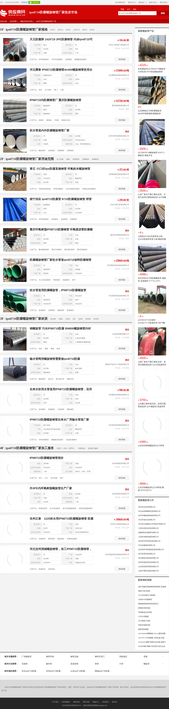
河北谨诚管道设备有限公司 (119, 296)
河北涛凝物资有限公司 (146, 545)
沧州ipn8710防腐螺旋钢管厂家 (59, 671)
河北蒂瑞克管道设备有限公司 (118, 265)
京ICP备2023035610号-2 (71, 705)
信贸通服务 (66, 702)
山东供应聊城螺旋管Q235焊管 (151, 446)
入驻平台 (35, 2)
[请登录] (24, 2)
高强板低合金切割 (145, 612)
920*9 (68, 30)
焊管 (97, 664)
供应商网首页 (120, 2)
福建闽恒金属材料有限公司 (148, 532)
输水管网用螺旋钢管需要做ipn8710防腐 (55, 358)
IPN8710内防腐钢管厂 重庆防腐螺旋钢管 (55, 100)
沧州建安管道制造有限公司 (119, 395)
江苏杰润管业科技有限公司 (148, 528)
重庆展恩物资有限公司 (120, 106)
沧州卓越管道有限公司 (120, 463)
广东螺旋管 (27, 657)
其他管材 (74, 664)
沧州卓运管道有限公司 (146, 507)
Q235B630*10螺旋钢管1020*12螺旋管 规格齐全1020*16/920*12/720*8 (151, 155)
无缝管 (25, 664)
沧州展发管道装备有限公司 (148, 558)
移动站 (114, 702)
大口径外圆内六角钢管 (146, 595)
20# (74, 319)
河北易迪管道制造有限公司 (119, 425)
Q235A (96, 319)
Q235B (53, 319)
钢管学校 (50, 657)
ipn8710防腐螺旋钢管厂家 (46, 21)
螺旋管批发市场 (26, 21)
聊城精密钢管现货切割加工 (148, 604)
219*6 (52, 30)
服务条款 (76, 702)
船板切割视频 (143, 629)
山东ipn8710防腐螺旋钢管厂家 (83, 671)
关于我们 (55, 702)
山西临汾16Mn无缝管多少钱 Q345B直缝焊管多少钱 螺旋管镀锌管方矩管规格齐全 (152, 239)
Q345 (80, 319)
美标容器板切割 (144, 625)
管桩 (146, 657)
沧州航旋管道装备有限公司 (119, 174)
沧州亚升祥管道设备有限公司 (149, 541)
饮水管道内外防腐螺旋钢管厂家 (49, 130)
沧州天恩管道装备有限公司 (119, 136)
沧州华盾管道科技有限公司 (148, 562)
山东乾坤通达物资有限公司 (148, 537)
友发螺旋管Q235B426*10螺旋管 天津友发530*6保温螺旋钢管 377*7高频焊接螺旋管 (151, 72)
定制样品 (81, 448)
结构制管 (76, 159)
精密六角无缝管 (144, 591)
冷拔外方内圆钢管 (145, 599)
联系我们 (105, 702)
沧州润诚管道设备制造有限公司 (117, 554)
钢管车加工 (100, 657)
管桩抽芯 (123, 657)
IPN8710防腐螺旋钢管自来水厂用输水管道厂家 (59, 419)
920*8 (92, 30)
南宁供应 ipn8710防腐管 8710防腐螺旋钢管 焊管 (61, 199)
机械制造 (95, 159)
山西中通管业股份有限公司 (148, 571)
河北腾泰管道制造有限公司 (119, 75)
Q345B (88, 319)
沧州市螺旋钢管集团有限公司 (149, 515)
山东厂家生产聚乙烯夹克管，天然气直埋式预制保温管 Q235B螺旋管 (152, 197)
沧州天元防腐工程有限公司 (119, 45)
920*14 (60, 30)
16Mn (61, 319)
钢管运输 (74, 657)
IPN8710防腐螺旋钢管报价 (46, 457)
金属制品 (85, 159)
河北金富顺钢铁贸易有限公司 (149, 511)
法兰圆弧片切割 (144, 621)
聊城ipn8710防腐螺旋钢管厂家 (108, 671)
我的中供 (132, 2)
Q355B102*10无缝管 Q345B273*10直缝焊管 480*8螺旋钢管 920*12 (151, 323)
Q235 (68, 319)
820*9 (84, 30)
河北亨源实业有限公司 (146, 520)
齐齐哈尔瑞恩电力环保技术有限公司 (152, 524)
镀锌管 (49, 664)
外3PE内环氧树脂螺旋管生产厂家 (51, 488)
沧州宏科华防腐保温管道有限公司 (151, 550)
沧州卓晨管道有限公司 (146, 554)
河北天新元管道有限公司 (119, 205)
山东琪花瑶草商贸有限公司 (148, 567)
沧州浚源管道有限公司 (120, 494)
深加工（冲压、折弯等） (66, 448)
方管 (121, 664)
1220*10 (76, 30)
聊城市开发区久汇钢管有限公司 (117, 364)
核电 (68, 159)
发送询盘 (121, 59)
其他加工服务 (93, 448)
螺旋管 (147, 664)
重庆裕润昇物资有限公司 (119, 235)
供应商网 (13, 21)
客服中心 (95, 702)
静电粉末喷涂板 (144, 608)
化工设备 (60, 159)
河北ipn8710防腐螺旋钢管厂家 (35, 671)
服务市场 (153, 2)
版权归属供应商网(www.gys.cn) (95, 705)
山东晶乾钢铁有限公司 (120, 334)
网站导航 (164, 2)
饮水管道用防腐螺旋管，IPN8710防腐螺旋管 (58, 290)
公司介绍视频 (143, 616)
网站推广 (142, 2)
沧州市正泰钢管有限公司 (119, 524)
